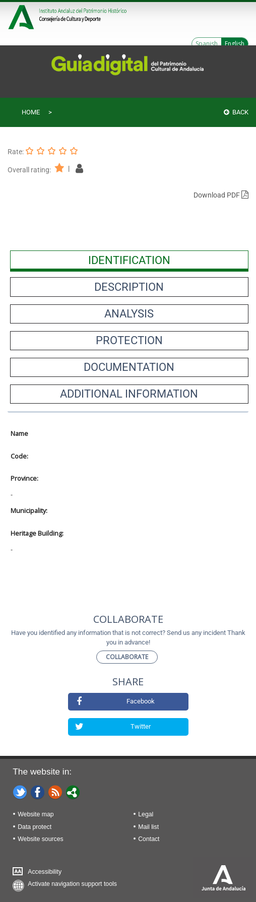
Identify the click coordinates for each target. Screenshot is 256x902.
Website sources (40, 839)
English (234, 43)
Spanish (207, 43)
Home (31, 112)
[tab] (129, 260)
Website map (35, 814)
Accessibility (44, 871)
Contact (148, 839)
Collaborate (127, 657)
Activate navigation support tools (72, 883)
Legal (145, 814)
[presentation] (129, 260)
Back (236, 112)
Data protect (34, 826)
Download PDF (221, 195)
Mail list (148, 826)
